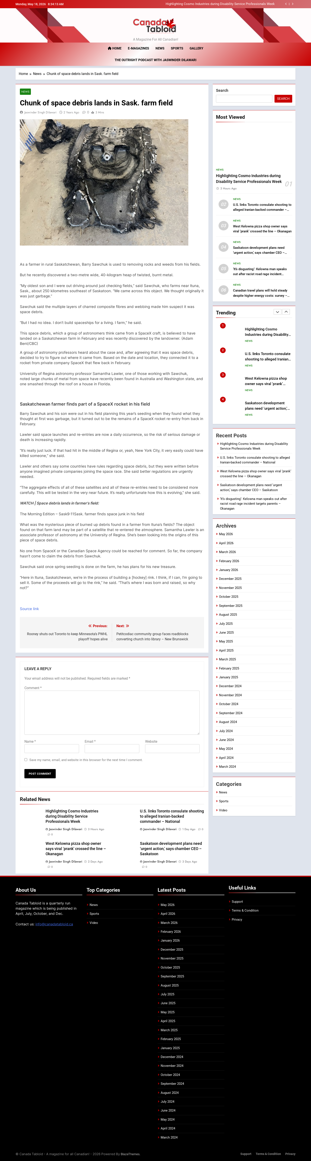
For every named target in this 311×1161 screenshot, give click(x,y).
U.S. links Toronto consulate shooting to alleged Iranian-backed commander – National (172, 816)
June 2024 (226, 740)
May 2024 (226, 749)
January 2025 (228, 677)
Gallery (196, 48)
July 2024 (226, 731)
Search (222, 90)
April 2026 (226, 543)
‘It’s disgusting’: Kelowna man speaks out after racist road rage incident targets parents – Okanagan (260, 274)
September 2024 (230, 713)
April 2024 (226, 758)
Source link (29, 609)
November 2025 (230, 588)
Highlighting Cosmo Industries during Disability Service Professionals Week (220, 4)
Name (30, 742)
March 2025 (227, 659)
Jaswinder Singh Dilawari (40, 112)
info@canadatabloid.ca (54, 924)
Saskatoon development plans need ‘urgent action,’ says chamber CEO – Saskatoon (171, 848)
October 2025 (228, 597)
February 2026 (229, 561)
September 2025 (230, 605)
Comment (33, 688)
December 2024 (230, 686)
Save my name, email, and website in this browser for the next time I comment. (86, 760)
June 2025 (226, 632)
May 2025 (226, 641)
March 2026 (227, 552)
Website (151, 742)
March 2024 (227, 767)
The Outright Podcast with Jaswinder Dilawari (155, 60)
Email (90, 742)
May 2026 (226, 534)
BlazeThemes (130, 1154)
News (160, 48)
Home (114, 48)
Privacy (237, 920)
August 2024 (228, 722)
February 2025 (229, 668)
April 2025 (226, 650)
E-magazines (138, 48)
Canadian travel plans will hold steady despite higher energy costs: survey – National (260, 295)
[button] (112, 399)
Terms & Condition (245, 911)
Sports (177, 48)
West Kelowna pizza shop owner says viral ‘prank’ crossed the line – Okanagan (76, 848)
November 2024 (230, 695)
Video (223, 810)
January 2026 (228, 570)
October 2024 (228, 704)
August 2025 (228, 615)
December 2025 (230, 579)
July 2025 (226, 623)
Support (237, 902)
